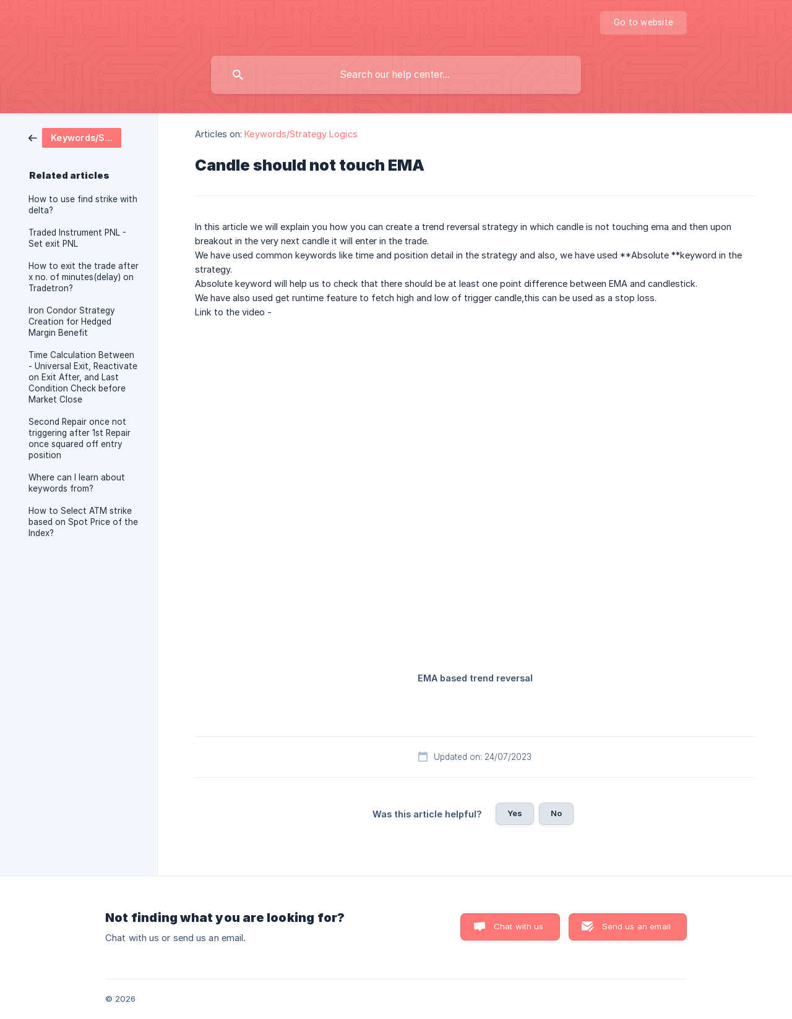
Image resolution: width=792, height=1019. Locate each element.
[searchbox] (396, 75)
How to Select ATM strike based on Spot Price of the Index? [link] (83, 522)
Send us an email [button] (636, 926)
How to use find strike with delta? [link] (82, 204)
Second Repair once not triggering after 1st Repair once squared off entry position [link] (79, 438)
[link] (74, 137)
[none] (643, 23)
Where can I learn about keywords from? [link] (76, 482)
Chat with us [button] (519, 926)
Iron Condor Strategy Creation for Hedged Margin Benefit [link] (71, 321)
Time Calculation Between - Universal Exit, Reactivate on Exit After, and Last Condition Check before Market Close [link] (82, 377)
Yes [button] (514, 813)
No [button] (556, 813)
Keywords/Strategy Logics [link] (300, 134)
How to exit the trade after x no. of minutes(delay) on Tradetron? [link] (83, 277)
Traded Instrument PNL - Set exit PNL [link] (77, 238)
